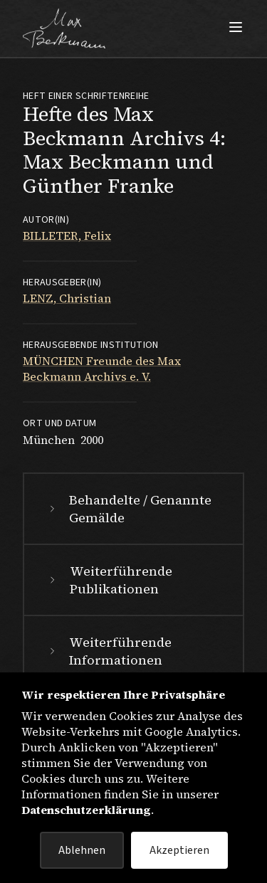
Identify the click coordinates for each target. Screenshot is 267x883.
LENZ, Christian (67, 298)
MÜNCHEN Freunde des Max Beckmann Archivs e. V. (102, 368)
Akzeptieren (179, 850)
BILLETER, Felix (67, 235)
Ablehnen (81, 850)
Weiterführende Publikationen (109, 580)
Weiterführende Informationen (109, 651)
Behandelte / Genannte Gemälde (129, 509)
